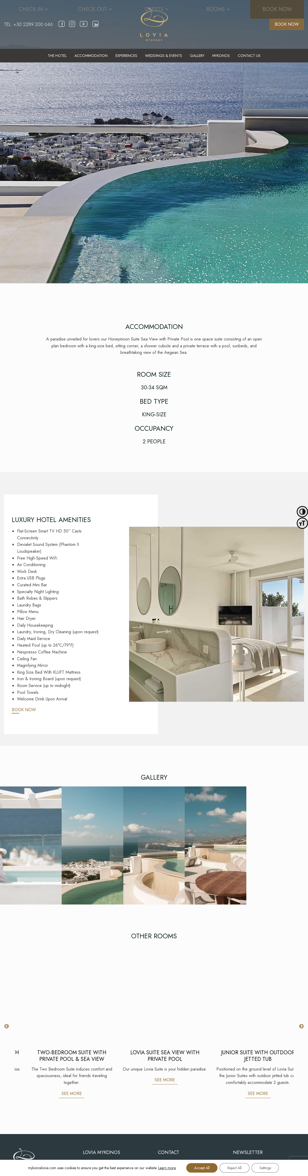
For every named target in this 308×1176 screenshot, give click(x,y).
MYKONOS (221, 55)
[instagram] (72, 27)
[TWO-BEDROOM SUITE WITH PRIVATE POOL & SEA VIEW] (154, 993)
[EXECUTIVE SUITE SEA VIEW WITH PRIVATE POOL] (61, 993)
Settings (265, 1167)
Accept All (202, 1167)
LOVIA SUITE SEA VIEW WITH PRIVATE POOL (247, 1056)
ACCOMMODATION (91, 55)
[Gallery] (31, 845)
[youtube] (83, 28)
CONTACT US (249, 55)
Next (301, 1026)
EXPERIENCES (126, 55)
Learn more (167, 1167)
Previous (6, 1026)
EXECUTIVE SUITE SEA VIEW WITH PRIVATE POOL (61, 1056)
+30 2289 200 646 (33, 24)
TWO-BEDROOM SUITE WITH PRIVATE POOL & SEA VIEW (154, 1056)
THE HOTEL (57, 55)
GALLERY (197, 55)
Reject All (234, 1167)
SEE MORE (61, 1080)
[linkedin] (95, 27)
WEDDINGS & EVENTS (163, 55)
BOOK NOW (287, 24)
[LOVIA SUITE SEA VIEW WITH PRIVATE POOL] (247, 993)
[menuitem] (57, 55)
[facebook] (61, 27)
